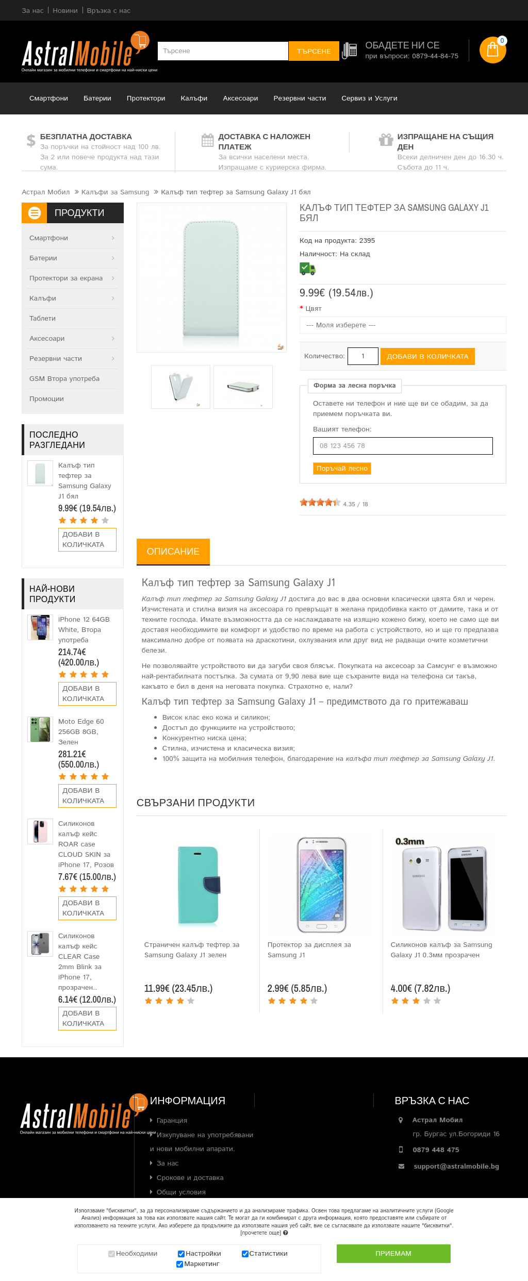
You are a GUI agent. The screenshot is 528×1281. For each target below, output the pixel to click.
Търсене (314, 51)
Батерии (97, 98)
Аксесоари (240, 98)
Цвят (313, 309)
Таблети (42, 318)
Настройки (203, 1254)
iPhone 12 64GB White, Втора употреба (84, 629)
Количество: (324, 356)
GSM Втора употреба (64, 379)
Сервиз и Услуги (370, 98)
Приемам (393, 1254)
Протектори (146, 98)
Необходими (136, 1254)
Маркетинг (202, 1264)
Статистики (269, 1254)
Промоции (46, 399)
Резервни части (300, 98)
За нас (168, 1163)
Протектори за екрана (66, 278)
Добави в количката (83, 539)
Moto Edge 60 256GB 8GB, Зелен (81, 732)
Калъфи (194, 98)
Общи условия (181, 1192)
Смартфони (48, 98)
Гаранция (172, 1121)
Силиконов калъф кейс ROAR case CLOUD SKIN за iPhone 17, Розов (86, 844)
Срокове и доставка (190, 1178)
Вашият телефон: (342, 429)
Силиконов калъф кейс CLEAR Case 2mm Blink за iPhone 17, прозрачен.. (80, 962)
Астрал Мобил (46, 192)
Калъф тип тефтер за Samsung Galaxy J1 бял (84, 481)
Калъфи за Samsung (115, 192)
